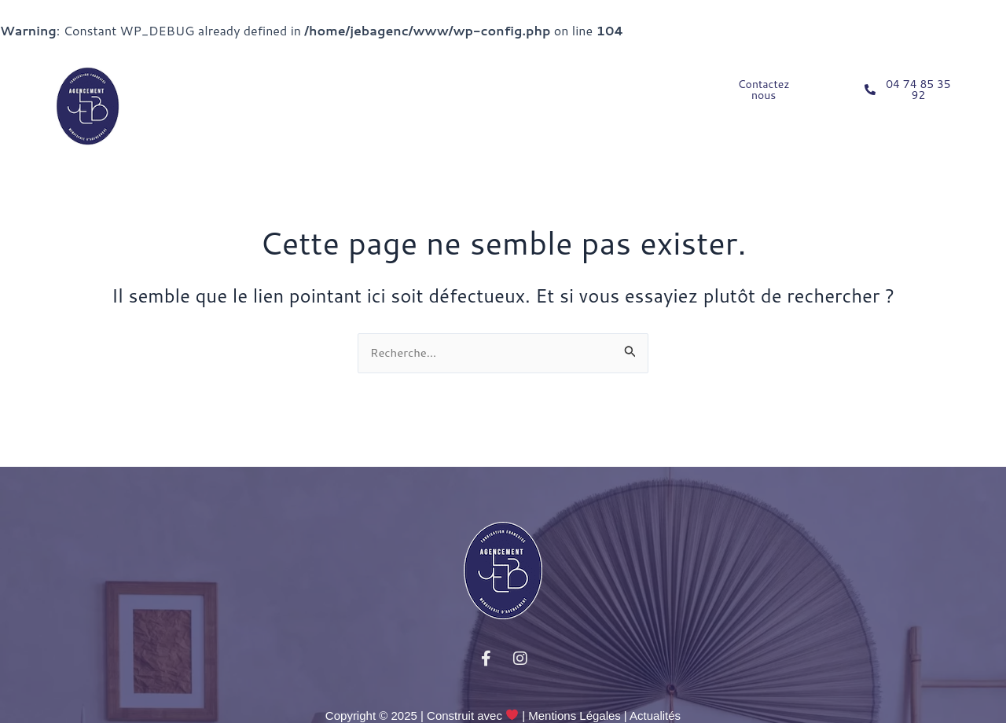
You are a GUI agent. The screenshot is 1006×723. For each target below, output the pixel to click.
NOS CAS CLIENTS (493, 85)
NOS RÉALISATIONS (221, 121)
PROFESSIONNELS (352, 85)
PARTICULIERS (214, 85)
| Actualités (652, 715)
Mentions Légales (574, 715)
